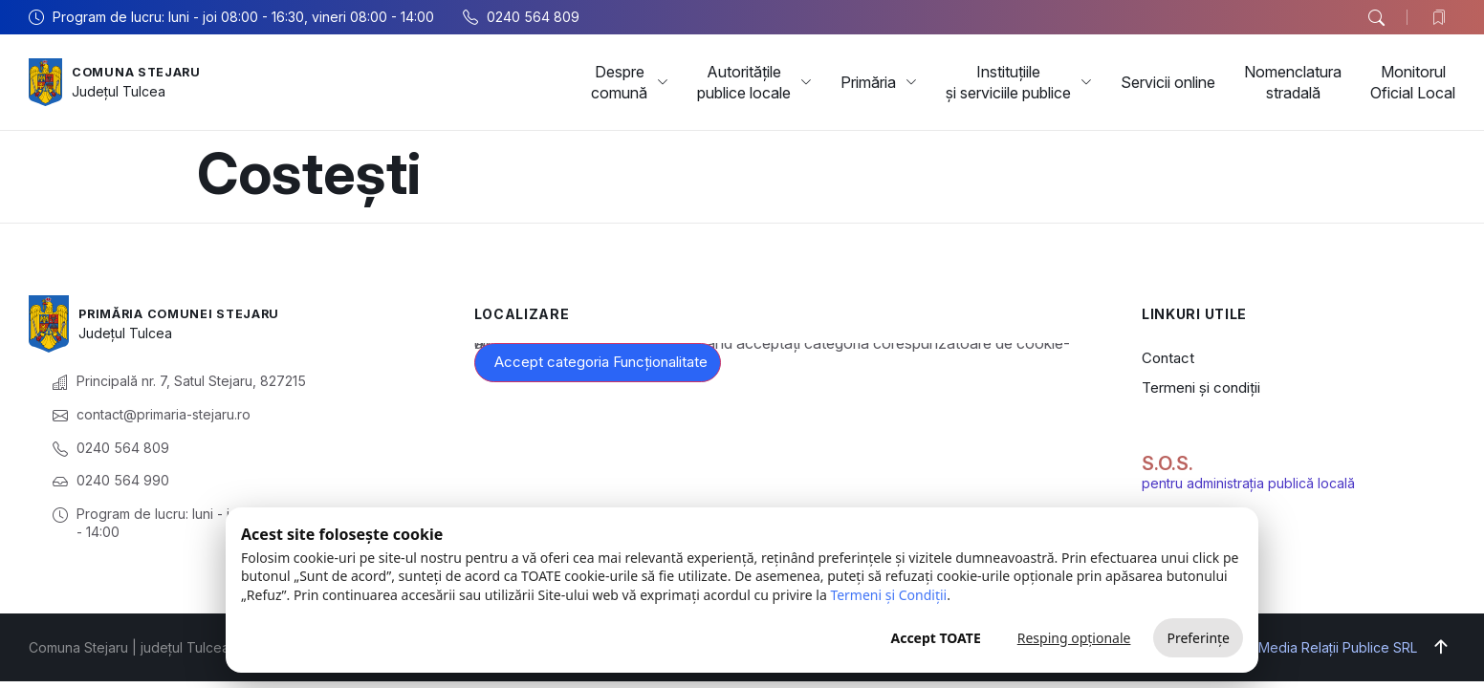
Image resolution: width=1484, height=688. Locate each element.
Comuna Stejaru (143, 71)
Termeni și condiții (1201, 387)
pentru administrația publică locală (1248, 483)
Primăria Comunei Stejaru (190, 313)
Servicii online (1168, 82)
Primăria (878, 82)
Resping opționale (1074, 638)
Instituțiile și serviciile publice (1019, 82)
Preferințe (1198, 638)
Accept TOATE (935, 638)
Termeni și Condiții (888, 595)
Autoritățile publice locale (754, 82)
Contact (1168, 358)
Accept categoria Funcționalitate (601, 362)
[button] (1375, 18)
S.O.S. (1167, 463)
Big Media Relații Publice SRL (1325, 647)
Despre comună (629, 82)
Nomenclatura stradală (1293, 82)
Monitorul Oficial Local (1412, 82)
